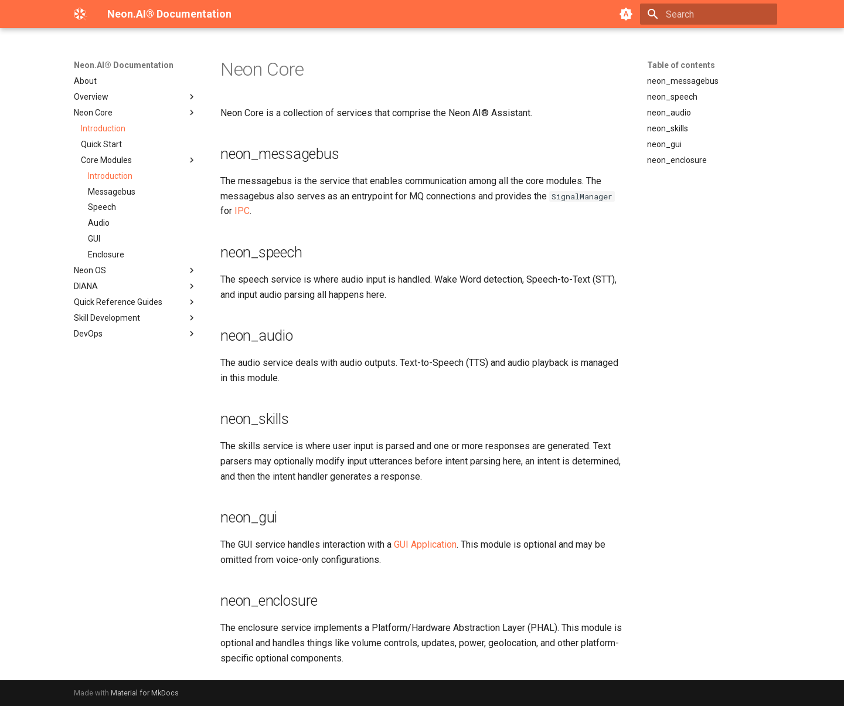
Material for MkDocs (145, 692)
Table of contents (681, 65)
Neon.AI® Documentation (123, 65)
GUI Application (425, 544)
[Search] (708, 14)
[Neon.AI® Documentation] (81, 14)
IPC (242, 210)
